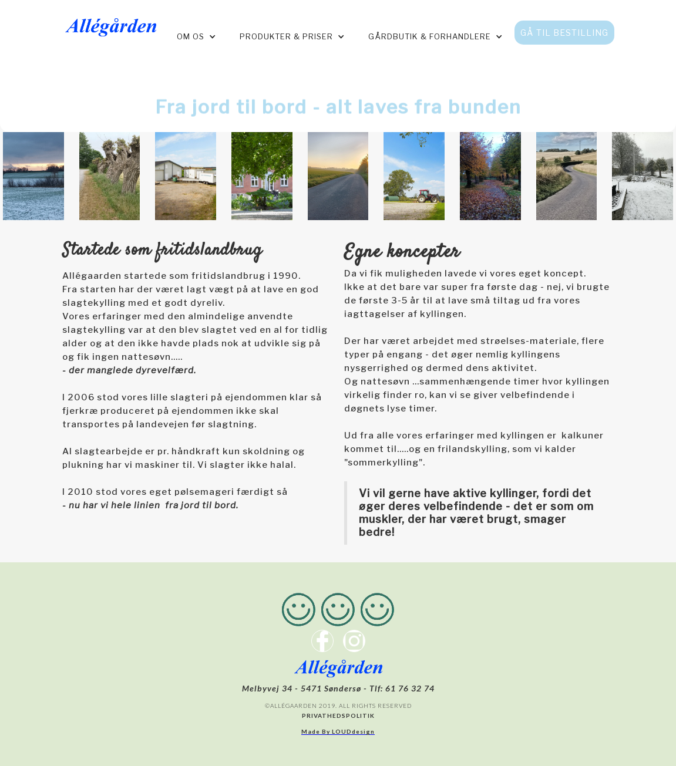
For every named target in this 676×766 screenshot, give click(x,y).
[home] (110, 24)
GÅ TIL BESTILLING (564, 33)
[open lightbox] (33, 176)
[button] (196, 36)
